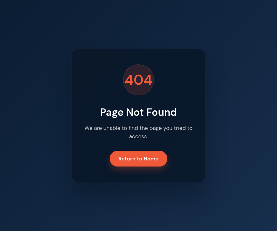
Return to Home (139, 158)
